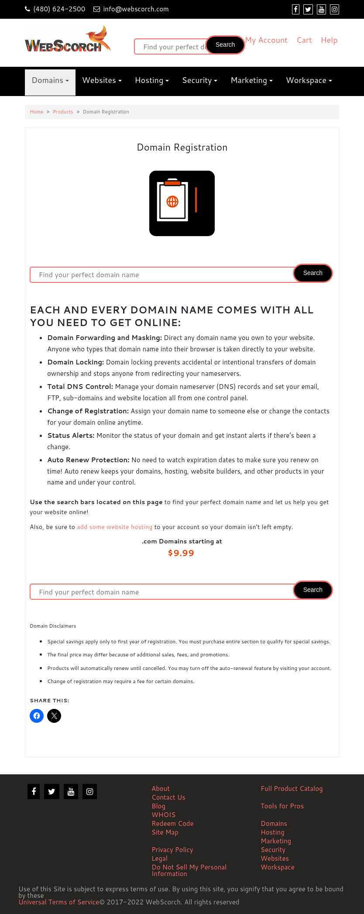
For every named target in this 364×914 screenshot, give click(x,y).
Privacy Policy (172, 849)
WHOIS (163, 814)
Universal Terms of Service (58, 903)
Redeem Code (172, 823)
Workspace (306, 80)
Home (36, 111)
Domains (47, 80)
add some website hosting (114, 526)
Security (197, 80)
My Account (266, 39)
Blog (158, 806)
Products (63, 111)
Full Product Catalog (292, 788)
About (160, 788)
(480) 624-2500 (59, 9)
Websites (99, 80)
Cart (304, 39)
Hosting (149, 80)
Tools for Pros (282, 806)
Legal (159, 858)
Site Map (165, 832)
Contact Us (168, 797)
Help (329, 39)
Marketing (248, 80)
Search (225, 44)
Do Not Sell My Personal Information (189, 870)
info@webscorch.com (135, 9)
